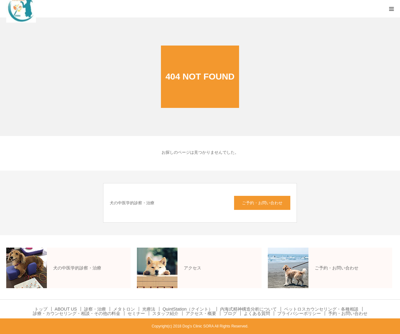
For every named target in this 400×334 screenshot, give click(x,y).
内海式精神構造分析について (248, 309)
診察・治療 (95, 309)
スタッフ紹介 (165, 313)
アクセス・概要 (201, 313)
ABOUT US (66, 309)
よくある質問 (257, 313)
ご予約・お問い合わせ (262, 203)
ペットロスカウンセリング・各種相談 (321, 309)
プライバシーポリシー (299, 313)
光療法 (148, 309)
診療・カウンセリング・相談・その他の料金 (76, 313)
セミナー (136, 313)
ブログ (230, 313)
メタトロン (124, 309)
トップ (41, 309)
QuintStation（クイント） (187, 309)
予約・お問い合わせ (348, 313)
